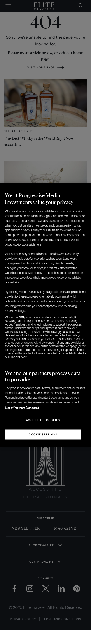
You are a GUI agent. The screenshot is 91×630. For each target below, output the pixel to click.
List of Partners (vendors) (22, 408)
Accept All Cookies (43, 420)
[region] (45, 315)
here (38, 244)
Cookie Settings (43, 434)
